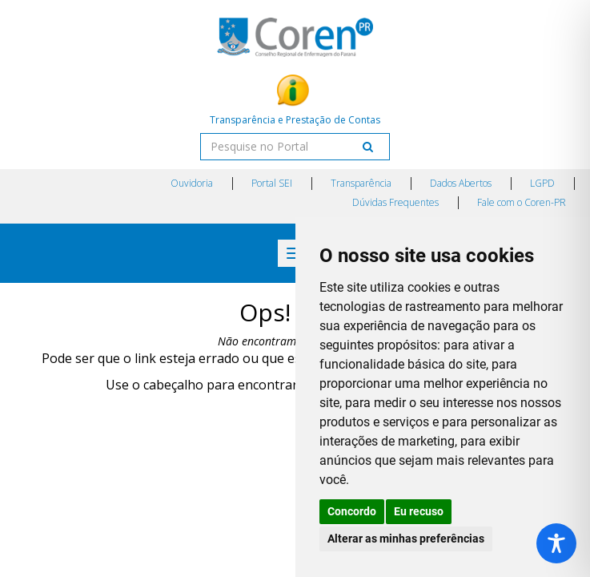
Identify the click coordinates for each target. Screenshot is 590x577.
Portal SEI (271, 183)
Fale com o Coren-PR (521, 202)
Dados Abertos (461, 183)
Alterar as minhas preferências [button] (405, 538)
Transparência (361, 183)
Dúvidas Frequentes (395, 202)
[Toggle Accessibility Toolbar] (556, 543)
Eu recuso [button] (419, 511)
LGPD (542, 183)
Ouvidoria (192, 183)
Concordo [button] (351, 511)
